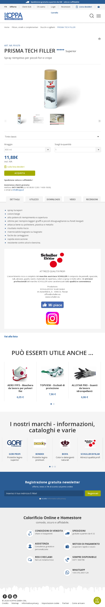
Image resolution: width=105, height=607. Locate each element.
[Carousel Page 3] (55, 466)
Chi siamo (41, 7)
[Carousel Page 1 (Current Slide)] (51, 404)
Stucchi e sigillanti (47, 27)
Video (73, 199)
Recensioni (65, 7)
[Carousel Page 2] (53, 404)
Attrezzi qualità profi (52, 271)
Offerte (13, 7)
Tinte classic (10, 136)
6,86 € (84, 397)
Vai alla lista (11, 336)
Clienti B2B (26, 7)
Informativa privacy (30, 603)
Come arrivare (78, 603)
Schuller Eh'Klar (90, 454)
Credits (5, 603)
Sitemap (15, 603)
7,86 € (52, 394)
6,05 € (20, 397)
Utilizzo (34, 199)
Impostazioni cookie (50, 603)
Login (53, 7)
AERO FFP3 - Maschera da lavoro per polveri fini (20, 388)
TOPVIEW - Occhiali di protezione (52, 387)
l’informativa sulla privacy (56, 499)
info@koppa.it (18, 190)
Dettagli (15, 199)
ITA (5, 7)
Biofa (65, 454)
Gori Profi (14, 454)
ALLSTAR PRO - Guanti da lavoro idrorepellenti (85, 388)
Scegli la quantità (63, 144)
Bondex (40, 454)
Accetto (53, 499)
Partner (65, 603)
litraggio (8, 144)
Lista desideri (84, 7)
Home (6, 27)
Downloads (53, 199)
